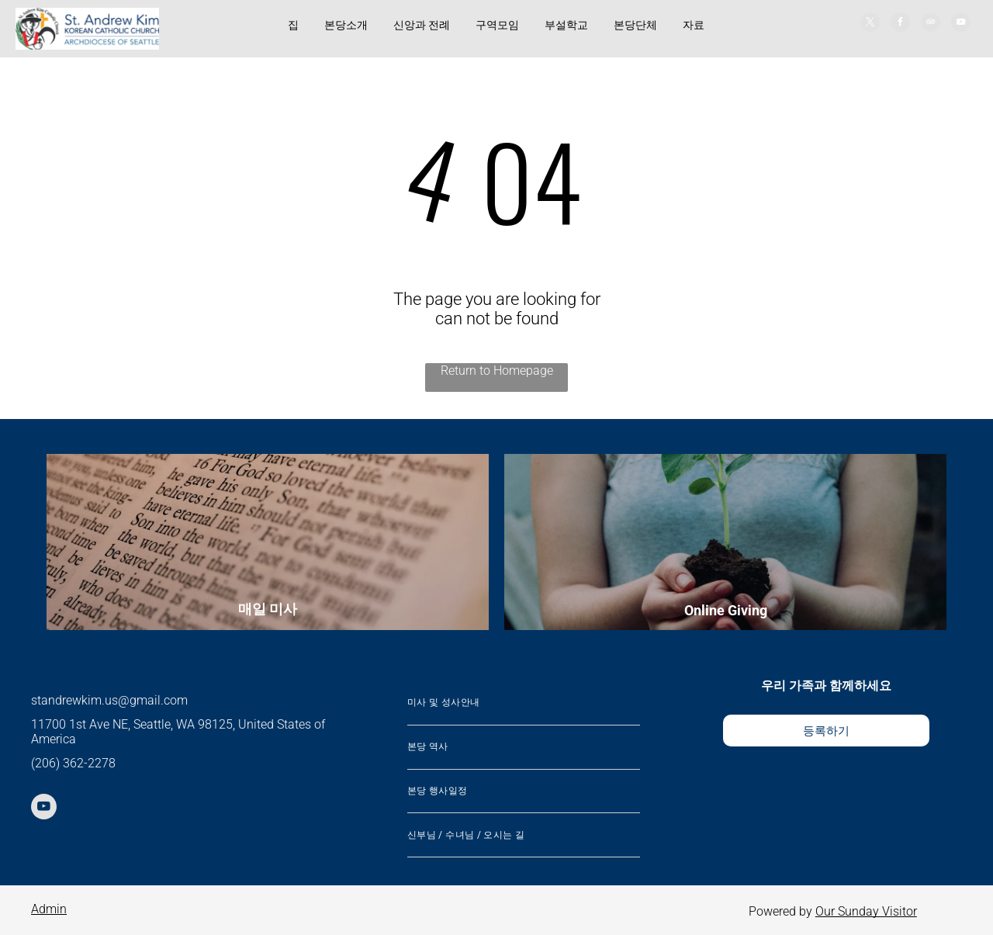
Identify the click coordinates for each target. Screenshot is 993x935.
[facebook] (900, 24)
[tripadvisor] (930, 24)
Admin (49, 909)
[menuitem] (523, 703)
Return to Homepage (497, 370)
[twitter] (870, 24)
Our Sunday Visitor (866, 911)
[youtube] (961, 24)
